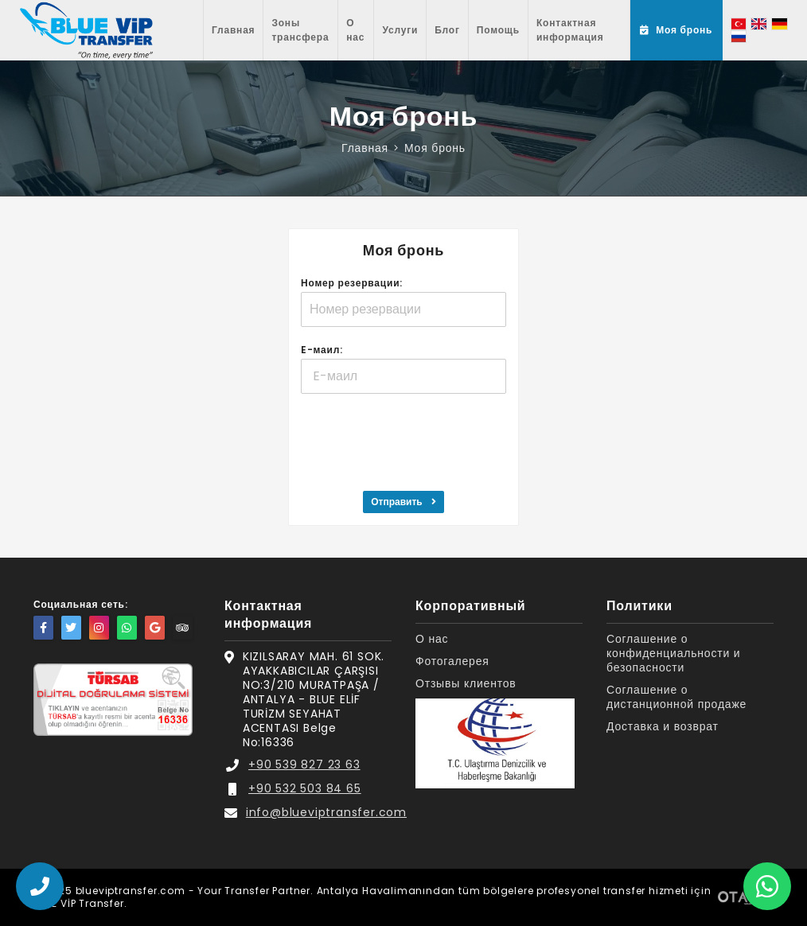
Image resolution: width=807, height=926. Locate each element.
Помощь (498, 30)
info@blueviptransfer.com (326, 812)
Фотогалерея (452, 661)
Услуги (400, 30)
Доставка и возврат (662, 726)
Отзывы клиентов (466, 683)
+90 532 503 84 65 (304, 788)
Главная (233, 30)
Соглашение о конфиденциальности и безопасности (673, 653)
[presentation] (403, 441)
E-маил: (322, 349)
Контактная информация (570, 30)
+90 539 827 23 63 (304, 764)
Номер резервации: (352, 283)
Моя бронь (435, 148)
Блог (447, 30)
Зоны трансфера (300, 30)
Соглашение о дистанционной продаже (676, 697)
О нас (355, 30)
